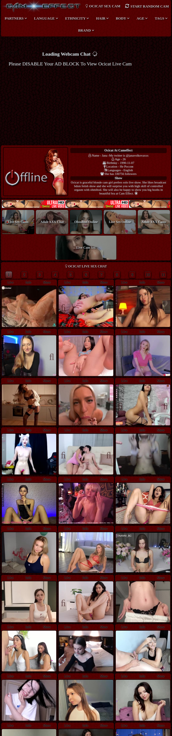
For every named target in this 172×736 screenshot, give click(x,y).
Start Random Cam (147, 6)
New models (86, 204)
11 (163, 275)
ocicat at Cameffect (118, 150)
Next (106, 307)
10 (148, 275)
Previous (65, 307)
